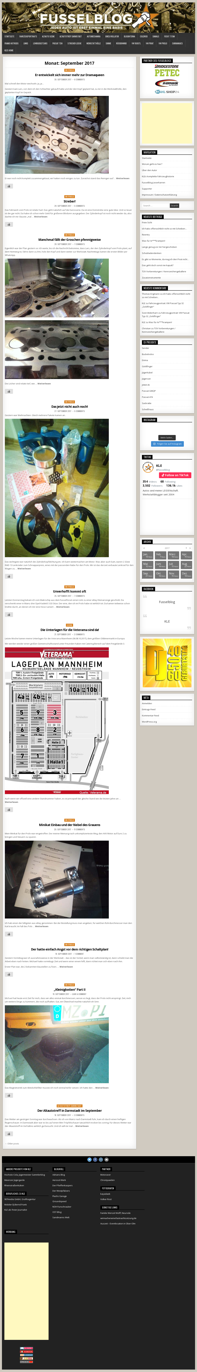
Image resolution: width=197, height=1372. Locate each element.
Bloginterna (129, 36)
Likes (174, 485)
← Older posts (12, 1143)
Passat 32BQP (149, 390)
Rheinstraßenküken (14, 1185)
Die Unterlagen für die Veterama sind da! (69, 630)
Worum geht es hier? (152, 164)
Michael (9, 998)
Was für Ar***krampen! (153, 240)
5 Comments (79, 206)
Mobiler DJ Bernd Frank (15, 1204)
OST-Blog (56, 1212)
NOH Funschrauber (61, 1206)
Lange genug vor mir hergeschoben (159, 246)
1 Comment (79, 954)
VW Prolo (163, 43)
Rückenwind (121, 43)
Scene (69, 625)
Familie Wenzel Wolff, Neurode (115, 1213)
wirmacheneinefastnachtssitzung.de (118, 1218)
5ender (145, 348)
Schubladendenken (151, 253)
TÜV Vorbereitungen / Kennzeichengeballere (164, 271)
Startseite (9, 36)
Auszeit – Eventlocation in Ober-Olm (117, 1223)
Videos (150, 481)
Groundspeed (59, 1201)
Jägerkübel (147, 372)
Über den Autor (149, 170)
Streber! (70, 201)
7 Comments (79, 244)
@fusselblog (163, 469)
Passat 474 (147, 397)
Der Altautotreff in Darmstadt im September (69, 1110)
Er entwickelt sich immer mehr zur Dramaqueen (69, 75)
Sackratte (146, 403)
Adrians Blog (58, 1174)
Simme (108, 43)
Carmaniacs (177, 43)
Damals (156, 36)
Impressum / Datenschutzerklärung (159, 194)
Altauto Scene (48, 36)
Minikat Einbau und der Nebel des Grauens (69, 825)
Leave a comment (79, 994)
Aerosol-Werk (59, 1180)
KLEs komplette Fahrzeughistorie (158, 176)
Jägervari (146, 378)
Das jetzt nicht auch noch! (69, 406)
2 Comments (79, 634)
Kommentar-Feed (150, 715)
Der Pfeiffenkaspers (62, 1185)
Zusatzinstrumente (151, 277)
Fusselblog (167, 602)
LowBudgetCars (40, 43)
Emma (145, 360)
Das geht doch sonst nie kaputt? (157, 265)
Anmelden (147, 703)
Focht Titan (169, 36)
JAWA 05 (146, 384)
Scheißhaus (148, 409)
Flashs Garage (59, 1196)
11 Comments (79, 829)
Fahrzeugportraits (28, 36)
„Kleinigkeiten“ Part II (69, 989)
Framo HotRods (12, 43)
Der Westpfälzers (61, 1190)
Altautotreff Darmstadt (71, 36)
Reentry (146, 234)
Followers (153, 485)
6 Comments (79, 79)
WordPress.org (149, 721)
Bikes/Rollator (112, 36)
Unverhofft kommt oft (69, 591)
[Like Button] (9, 186)
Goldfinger (147, 366)
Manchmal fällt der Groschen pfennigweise (69, 239)
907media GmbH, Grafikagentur (20, 1199)
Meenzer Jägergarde (14, 1180)
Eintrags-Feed (148, 709)
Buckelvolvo (148, 354)
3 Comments (79, 1115)
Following (168, 481)
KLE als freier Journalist (15, 1209)
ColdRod (144, 36)
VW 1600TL (136, 43)
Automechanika (93, 36)
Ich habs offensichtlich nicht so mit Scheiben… (164, 228)
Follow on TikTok (177, 475)
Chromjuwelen (107, 1180)
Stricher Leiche (74, 43)
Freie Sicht (147, 222)
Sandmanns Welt (60, 1217)
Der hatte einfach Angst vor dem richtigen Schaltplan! (69, 949)
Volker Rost (106, 1199)
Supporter (147, 188)
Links (26, 43)
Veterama (56, 638)
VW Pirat (150, 43)
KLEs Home (9, 50)
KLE (159, 465)
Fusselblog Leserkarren (153, 182)
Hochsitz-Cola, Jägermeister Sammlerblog (24, 1174)
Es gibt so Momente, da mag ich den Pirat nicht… (165, 259)
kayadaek (105, 1193)
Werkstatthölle (93, 43)
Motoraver (105, 1174)
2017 (167, 548)
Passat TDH (57, 43)
